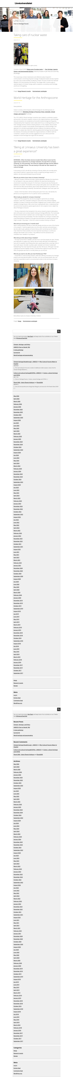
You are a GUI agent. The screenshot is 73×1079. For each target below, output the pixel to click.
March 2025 (17, 434)
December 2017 (18, 665)
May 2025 (16, 428)
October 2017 (17, 670)
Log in (15, 695)
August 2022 (17, 517)
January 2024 (17, 471)
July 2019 (16, 614)
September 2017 (18, 673)
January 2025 (17, 439)
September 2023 (18, 482)
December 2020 (18, 568)
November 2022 (18, 509)
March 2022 (17, 530)
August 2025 (17, 420)
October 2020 (17, 573)
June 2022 (16, 522)
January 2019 (17, 630)
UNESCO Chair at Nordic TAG (22, 347)
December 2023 (18, 474)
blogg (19, 91)
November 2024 (18, 444)
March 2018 (17, 657)
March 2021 (17, 560)
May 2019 (16, 619)
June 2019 (16, 617)
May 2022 (16, 525)
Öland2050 (40, 382)
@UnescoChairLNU (21, 338)
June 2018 (16, 649)
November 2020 (18, 571)
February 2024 (18, 469)
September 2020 (18, 576)
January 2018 (17, 662)
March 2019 (17, 625)
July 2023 (16, 487)
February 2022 (18, 533)
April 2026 (16, 399)
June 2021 (16, 552)
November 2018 (18, 635)
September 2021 (18, 547)
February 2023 (18, 501)
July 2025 (16, 423)
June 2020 (16, 584)
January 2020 (17, 598)
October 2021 (17, 544)
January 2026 (17, 407)
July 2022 (16, 520)
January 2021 (17, 565)
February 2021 (18, 563)
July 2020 (16, 582)
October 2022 (17, 512)
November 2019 (18, 603)
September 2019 (18, 608)
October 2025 (17, 415)
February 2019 (18, 627)
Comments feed (18, 700)
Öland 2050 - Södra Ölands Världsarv (24, 382)
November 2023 (18, 477)
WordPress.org (18, 703)
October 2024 (17, 447)
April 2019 (16, 622)
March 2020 (17, 592)
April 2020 (16, 590)
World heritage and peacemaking (23, 355)
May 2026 (16, 396)
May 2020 (16, 587)
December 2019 (18, 600)
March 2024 (17, 466)
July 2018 (16, 646)
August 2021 (17, 549)
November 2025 (18, 412)
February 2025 (18, 436)
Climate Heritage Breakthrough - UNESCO (26, 362)
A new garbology (18, 350)
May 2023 (16, 493)
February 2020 (18, 595)
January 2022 (17, 536)
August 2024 (17, 452)
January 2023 (17, 504)
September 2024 (18, 450)
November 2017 (18, 668)
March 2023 (17, 498)
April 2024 (16, 463)
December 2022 (18, 506)
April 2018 (16, 654)
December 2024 (18, 442)
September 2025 (18, 417)
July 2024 (16, 455)
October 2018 (17, 638)
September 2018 (18, 641)
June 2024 (16, 458)
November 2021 (18, 541)
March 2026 (17, 401)
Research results (26, 91)
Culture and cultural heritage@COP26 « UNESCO (27, 373)
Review (16, 686)
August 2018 (17, 643)
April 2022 (16, 528)
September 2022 (18, 514)
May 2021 (16, 555)
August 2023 (17, 485)
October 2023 (17, 479)
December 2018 (18, 633)
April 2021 (16, 557)
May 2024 (16, 460)
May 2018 (16, 651)
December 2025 (18, 409)
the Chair (30, 336)
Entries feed (17, 698)
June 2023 (16, 490)
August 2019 (17, 611)
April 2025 (16, 431)
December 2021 (18, 539)
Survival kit (17, 352)
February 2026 (18, 404)
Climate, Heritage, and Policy (22, 344)
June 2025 (16, 426)
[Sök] (59, 331)
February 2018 (18, 660)
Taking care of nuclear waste (35, 69)
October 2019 (17, 606)
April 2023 (16, 495)
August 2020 (17, 579)
